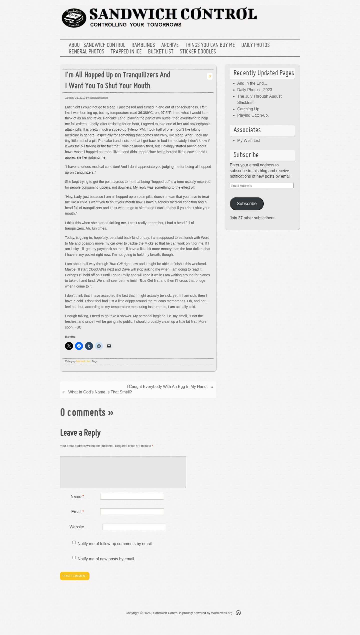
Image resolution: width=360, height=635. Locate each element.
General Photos (86, 52)
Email (77, 518)
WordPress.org (221, 619)
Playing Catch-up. (253, 115)
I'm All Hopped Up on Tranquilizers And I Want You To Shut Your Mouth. (117, 81)
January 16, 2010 (75, 97)
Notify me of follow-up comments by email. (115, 550)
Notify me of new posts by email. (106, 565)
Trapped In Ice (126, 52)
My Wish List (248, 140)
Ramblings (143, 45)
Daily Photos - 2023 (254, 90)
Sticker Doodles (198, 52)
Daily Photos (255, 45)
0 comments (82, 413)
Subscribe (247, 203)
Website (77, 533)
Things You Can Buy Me (210, 45)
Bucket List (161, 52)
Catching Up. (248, 109)
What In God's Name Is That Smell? (100, 392)
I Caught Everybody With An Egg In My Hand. (167, 386)
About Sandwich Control (97, 45)
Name (77, 502)
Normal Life (83, 361)
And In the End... (252, 83)
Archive (170, 45)
